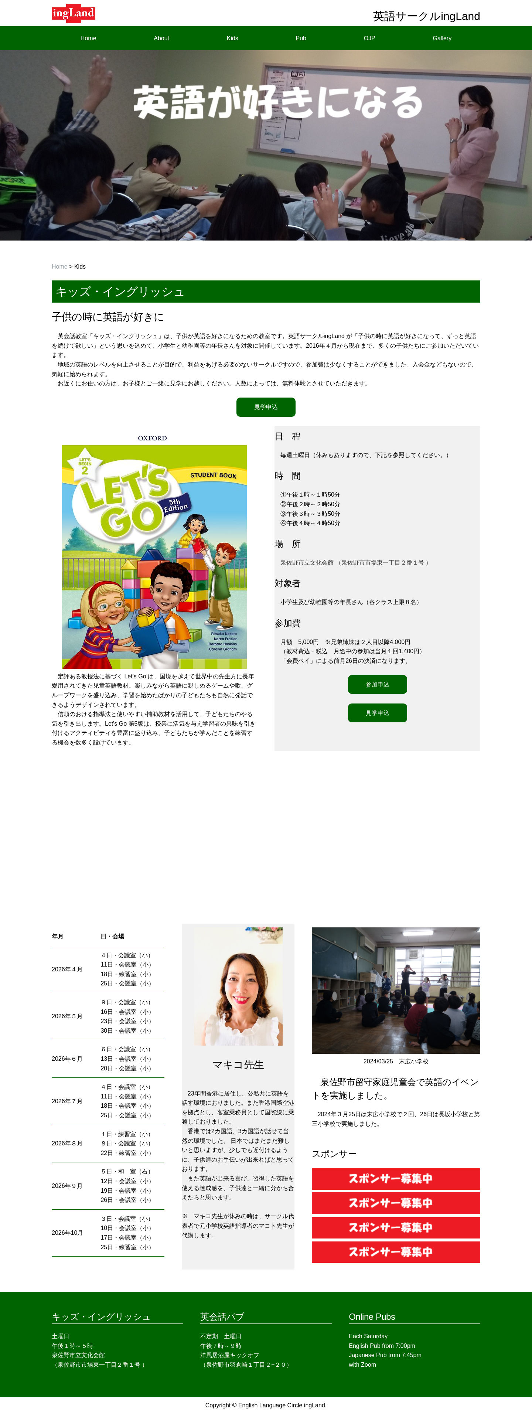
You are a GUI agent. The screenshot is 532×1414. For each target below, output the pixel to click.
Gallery (442, 38)
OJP (369, 38)
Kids (232, 38)
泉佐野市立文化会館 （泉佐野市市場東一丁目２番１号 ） (356, 562)
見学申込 (266, 407)
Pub (301, 38)
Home (88, 38)
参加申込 (377, 684)
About (161, 38)
